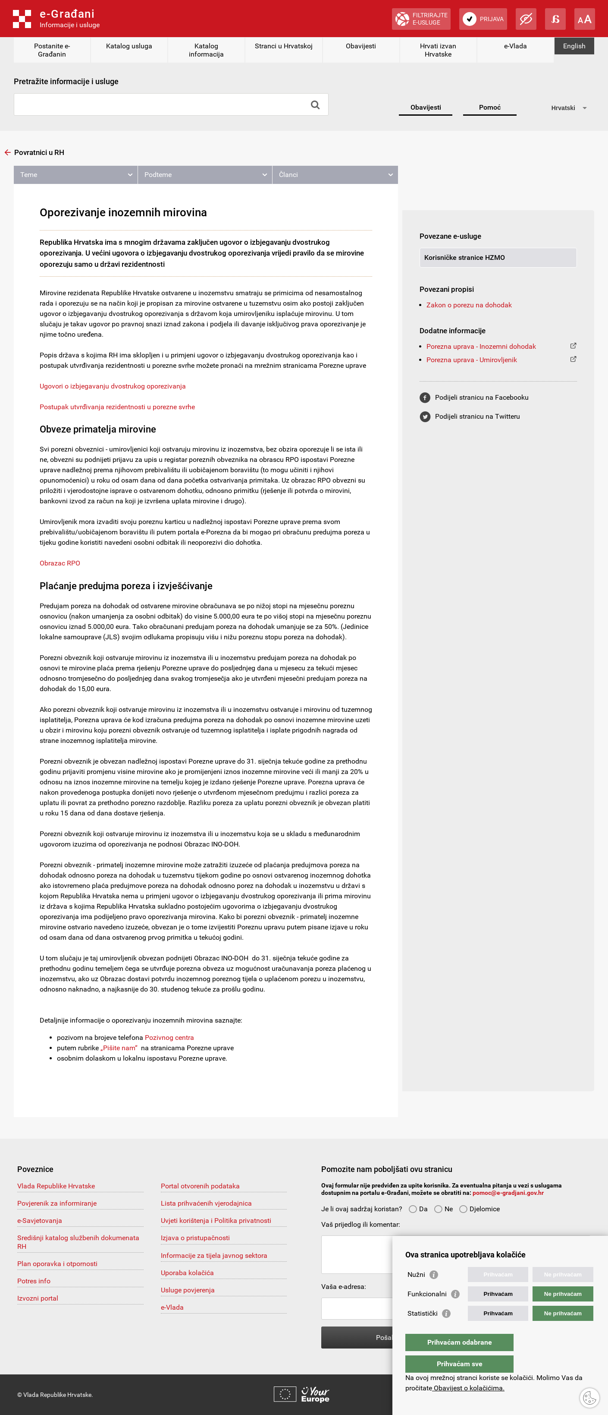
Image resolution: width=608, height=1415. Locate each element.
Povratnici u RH (39, 152)
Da (418, 1209)
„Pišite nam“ (119, 1048)
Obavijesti (361, 46)
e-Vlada (515, 46)
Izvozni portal (37, 1298)
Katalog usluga (129, 46)
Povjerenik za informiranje (57, 1203)
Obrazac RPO (60, 563)
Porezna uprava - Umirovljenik (471, 360)
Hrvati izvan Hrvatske (438, 50)
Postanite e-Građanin (52, 50)
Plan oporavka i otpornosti (57, 1264)
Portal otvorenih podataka (200, 1186)
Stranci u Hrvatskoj (284, 46)
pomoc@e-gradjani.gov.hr (508, 1192)
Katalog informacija (206, 50)
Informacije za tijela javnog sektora (214, 1255)
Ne (443, 1209)
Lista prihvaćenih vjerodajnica (206, 1203)
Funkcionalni (427, 1311)
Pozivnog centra (169, 1037)
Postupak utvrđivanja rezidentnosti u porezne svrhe (117, 407)
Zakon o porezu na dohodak (469, 305)
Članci (288, 175)
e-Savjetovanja (39, 1220)
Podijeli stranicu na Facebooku (482, 397)
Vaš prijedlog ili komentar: (360, 1224)
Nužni (416, 1292)
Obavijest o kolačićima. (468, 1388)
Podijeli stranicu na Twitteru (477, 416)
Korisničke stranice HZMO (464, 257)
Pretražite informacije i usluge (66, 81)
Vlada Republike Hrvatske (56, 1186)
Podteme (158, 175)
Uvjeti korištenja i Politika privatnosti (216, 1220)
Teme (28, 175)
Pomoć (490, 107)
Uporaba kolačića (187, 1273)
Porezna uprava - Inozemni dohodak (481, 346)
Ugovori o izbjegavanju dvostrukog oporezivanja (113, 386)
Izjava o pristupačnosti (195, 1238)
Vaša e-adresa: (343, 1286)
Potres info (33, 1281)
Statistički (422, 1331)
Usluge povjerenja (188, 1290)
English (574, 46)
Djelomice (479, 1209)
